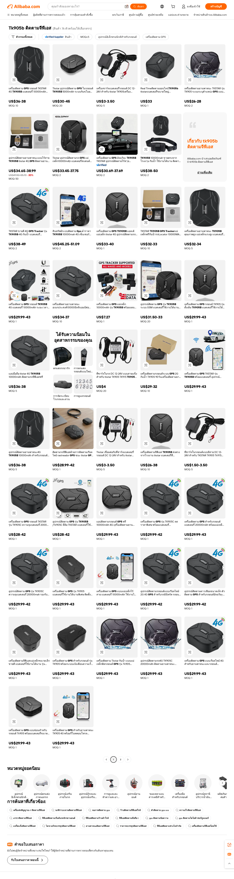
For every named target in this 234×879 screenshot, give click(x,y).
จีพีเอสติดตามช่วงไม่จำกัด (167, 826)
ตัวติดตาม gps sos (158, 810)
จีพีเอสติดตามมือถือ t (127, 818)
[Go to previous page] (106, 759)
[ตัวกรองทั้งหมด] (22, 37)
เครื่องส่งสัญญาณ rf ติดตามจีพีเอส (27, 810)
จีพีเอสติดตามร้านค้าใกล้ (95, 818)
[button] (126, 6)
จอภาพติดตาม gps (99, 810)
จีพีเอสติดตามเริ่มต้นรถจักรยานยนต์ (56, 818)
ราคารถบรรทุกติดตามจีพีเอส (131, 826)
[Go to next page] (128, 759)
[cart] (173, 7)
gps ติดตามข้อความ (157, 818)
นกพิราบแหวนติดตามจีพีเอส (67, 810)
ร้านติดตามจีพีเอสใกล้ (129, 810)
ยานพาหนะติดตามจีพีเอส (95, 826)
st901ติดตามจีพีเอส (21, 818)
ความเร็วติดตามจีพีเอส (188, 810)
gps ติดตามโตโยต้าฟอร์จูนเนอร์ (192, 818)
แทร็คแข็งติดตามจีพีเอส (22, 826)
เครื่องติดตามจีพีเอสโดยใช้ (202, 826)
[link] (229, 844)
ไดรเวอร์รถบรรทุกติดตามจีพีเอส (58, 826)
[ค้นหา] (138, 6)
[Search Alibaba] (86, 6)
